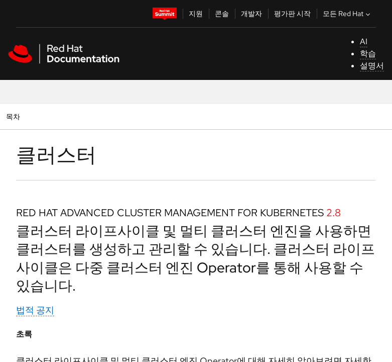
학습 (368, 53)
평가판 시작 (292, 13)
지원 (196, 13)
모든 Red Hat (347, 13)
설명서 (372, 65)
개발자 (251, 13)
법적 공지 (35, 310)
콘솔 (222, 13)
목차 (14, 116)
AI (363, 41)
